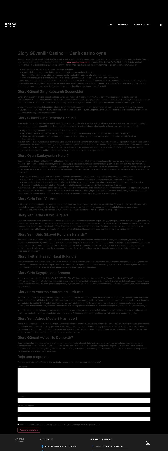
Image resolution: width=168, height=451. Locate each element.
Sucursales (123, 25)
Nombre (21, 396)
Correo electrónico (26, 406)
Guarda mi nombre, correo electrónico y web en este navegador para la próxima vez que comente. (59, 425)
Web (19, 415)
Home (110, 25)
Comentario (23, 367)
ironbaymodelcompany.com (77, 62)
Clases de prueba (142, 25)
